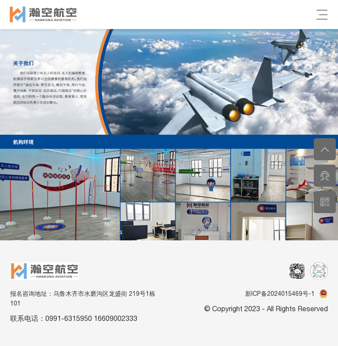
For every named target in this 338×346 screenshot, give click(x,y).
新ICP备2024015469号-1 (280, 293)
